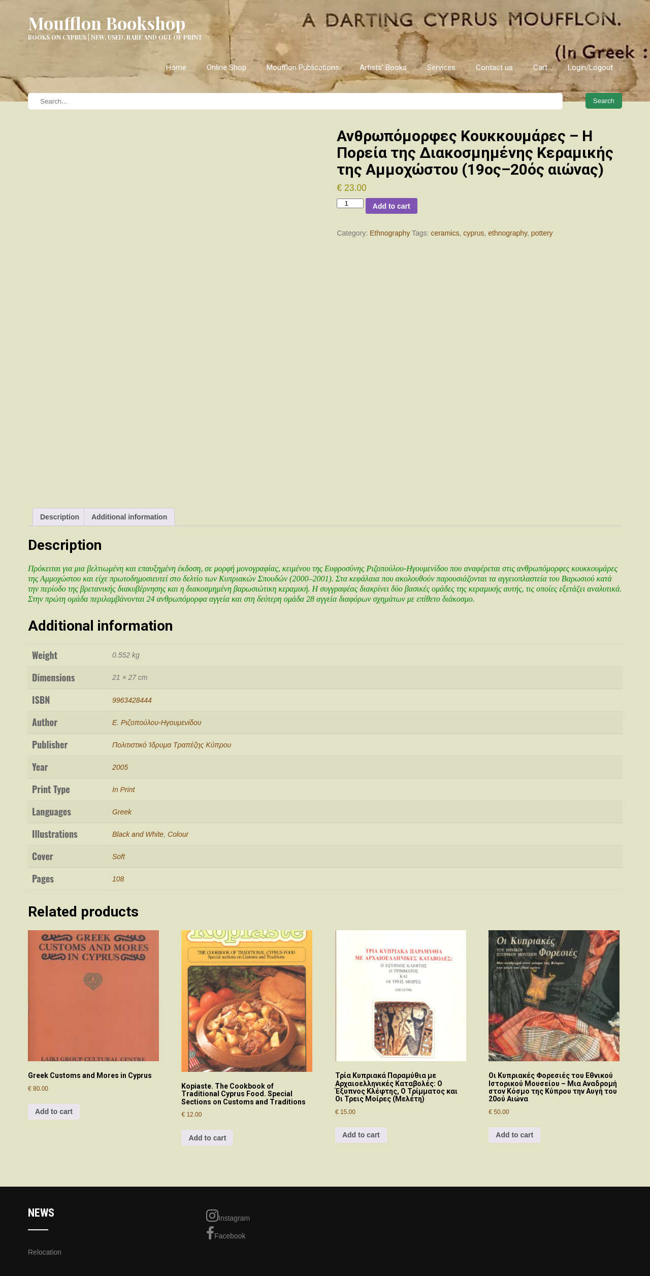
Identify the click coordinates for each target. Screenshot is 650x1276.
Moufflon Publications (303, 67)
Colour (178, 834)
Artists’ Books (383, 67)
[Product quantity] (350, 203)
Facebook (225, 1233)
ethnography (507, 233)
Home (176, 67)
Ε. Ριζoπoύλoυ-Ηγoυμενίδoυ (157, 722)
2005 (120, 767)
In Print (123, 790)
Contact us (494, 67)
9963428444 (132, 700)
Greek (122, 812)
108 (118, 879)
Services (441, 67)
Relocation (44, 1252)
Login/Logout (590, 67)
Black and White (138, 834)
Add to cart (391, 206)
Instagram (228, 1215)
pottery (542, 233)
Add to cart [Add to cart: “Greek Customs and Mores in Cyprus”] (54, 1111)
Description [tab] (59, 517)
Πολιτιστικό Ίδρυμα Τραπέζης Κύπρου (171, 745)
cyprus (473, 233)
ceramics (445, 233)
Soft (118, 857)
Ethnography (390, 233)
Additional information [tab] (129, 517)
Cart (540, 67)
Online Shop (226, 67)
